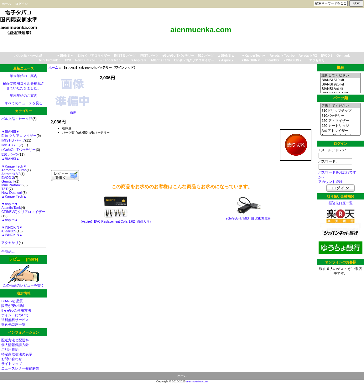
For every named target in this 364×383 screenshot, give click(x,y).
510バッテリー (340, 115)
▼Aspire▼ (139, 60)
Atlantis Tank (160, 60)
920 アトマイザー (340, 120)
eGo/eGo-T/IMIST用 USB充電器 (248, 218)
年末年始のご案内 (23, 76)
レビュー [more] (23, 259)
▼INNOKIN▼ (250, 60)
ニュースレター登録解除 (20, 368)
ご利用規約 (9, 349)
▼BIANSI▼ (65, 55)
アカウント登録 (330, 182)
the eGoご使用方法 (16, 310)
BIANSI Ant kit (340, 89)
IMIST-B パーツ (125, 55)
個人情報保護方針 (15, 345)
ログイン (21, 4)
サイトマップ (11, 363)
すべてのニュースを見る (24, 103)
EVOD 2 (326, 55)
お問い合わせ (11, 359)
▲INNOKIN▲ (292, 60)
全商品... (7, 251)
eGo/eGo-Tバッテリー (178, 55)
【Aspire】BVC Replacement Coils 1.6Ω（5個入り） (116, 221)
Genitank (343, 55)
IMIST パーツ (149, 55)
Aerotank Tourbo (282, 55)
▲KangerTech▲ (112, 60)
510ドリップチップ (340, 110)
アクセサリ (317, 60)
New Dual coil (85, 60)
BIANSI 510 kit (340, 80)
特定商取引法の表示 (16, 354)
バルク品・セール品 (28, 55)
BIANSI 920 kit (340, 84)
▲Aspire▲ (226, 60)
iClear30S (271, 60)
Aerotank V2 (308, 55)
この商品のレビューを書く (23, 283)
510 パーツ (205, 55)
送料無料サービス (15, 320)
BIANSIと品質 (12, 301)
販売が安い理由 (13, 306)
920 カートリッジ (340, 125)
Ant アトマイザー (340, 130)
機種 (340, 67)
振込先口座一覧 (13, 324)
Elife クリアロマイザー (93, 55)
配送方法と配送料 (15, 340)
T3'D (68, 60)
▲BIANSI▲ (226, 55)
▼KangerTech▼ (254, 55)
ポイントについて (15, 315)
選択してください (340, 75)
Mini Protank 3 (49, 60)
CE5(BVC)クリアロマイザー (194, 60)
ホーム (6, 4)
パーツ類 (340, 98)
